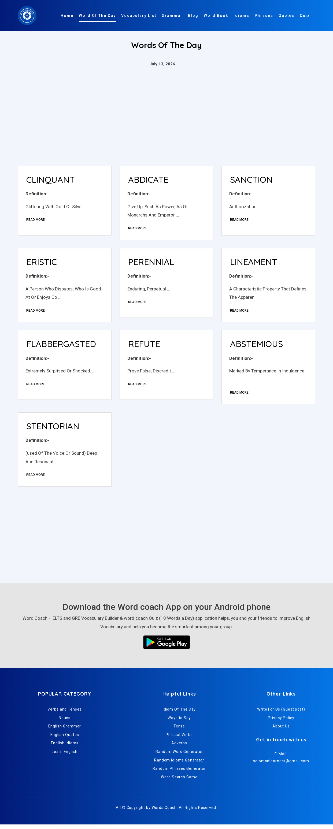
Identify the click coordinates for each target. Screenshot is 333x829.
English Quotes (64, 739)
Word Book (216, 15)
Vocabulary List (138, 15)
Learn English (64, 756)
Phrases (264, 15)
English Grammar (64, 731)
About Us (281, 731)
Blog (193, 15)
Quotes (286, 15)
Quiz (305, 15)
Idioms (241, 15)
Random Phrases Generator (179, 773)
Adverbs (179, 747)
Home (67, 15)
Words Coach (164, 812)
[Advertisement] (166, 121)
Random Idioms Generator (179, 764)
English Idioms (65, 747)
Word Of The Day (97, 15)
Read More (36, 220)
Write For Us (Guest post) (281, 713)
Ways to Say (179, 722)
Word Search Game (179, 781)
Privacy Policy (281, 722)
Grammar (172, 15)
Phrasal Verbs (179, 739)
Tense (179, 731)
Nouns (65, 722)
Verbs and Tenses (64, 713)
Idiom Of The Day (179, 713)
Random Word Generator (179, 756)
